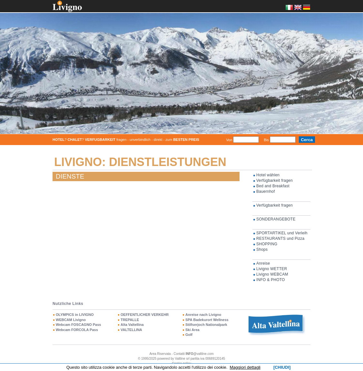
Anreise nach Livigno (203, 315)
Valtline (180, 358)
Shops (262, 249)
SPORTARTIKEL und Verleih (282, 233)
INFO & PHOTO (270, 280)
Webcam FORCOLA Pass (77, 330)
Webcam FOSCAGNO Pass (78, 325)
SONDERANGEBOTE (275, 219)
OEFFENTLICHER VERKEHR (145, 315)
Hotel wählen (268, 175)
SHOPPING (266, 244)
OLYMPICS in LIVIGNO (75, 315)
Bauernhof (265, 191)
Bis (266, 140)
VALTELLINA (131, 330)
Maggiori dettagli (245, 367)
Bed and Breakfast (272, 186)
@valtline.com (200, 354)
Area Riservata (160, 354)
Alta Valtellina (132, 325)
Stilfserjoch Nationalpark (206, 325)
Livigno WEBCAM (272, 274)
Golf (188, 335)
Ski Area (192, 330)
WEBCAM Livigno (71, 320)
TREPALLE (130, 320)
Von (229, 140)
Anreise (263, 263)
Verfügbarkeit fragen (274, 180)
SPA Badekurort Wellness (207, 320)
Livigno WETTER (271, 269)
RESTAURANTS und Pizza (280, 238)
